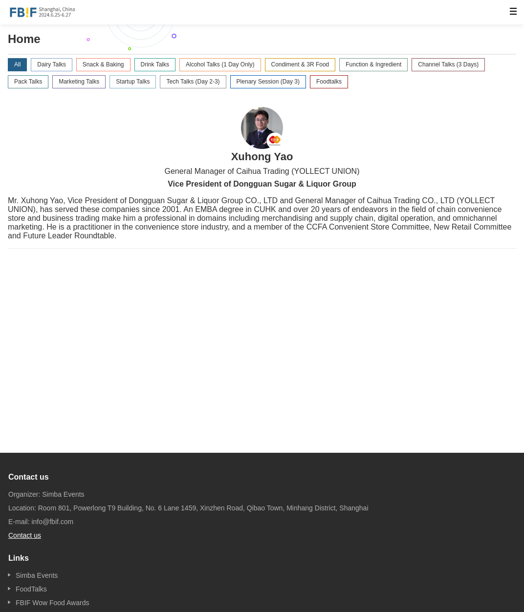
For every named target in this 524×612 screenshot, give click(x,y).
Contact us (24, 535)
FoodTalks (31, 589)
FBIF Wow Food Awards (52, 603)
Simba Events (37, 575)
